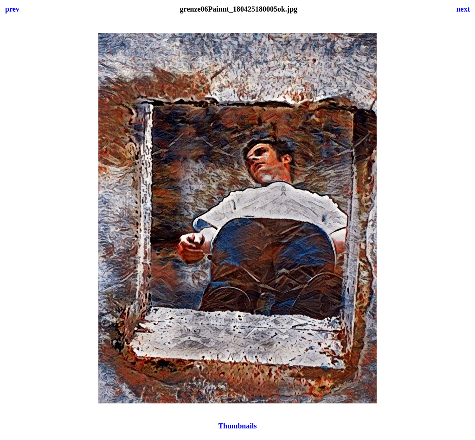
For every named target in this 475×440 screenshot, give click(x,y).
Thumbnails (237, 426)
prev (12, 9)
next (463, 9)
